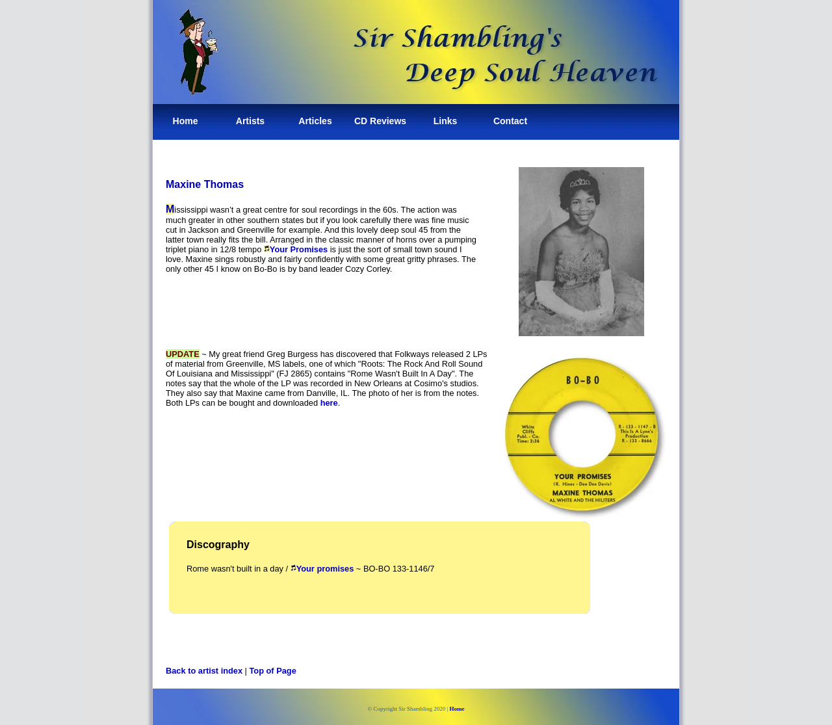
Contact (510, 121)
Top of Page (273, 671)
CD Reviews (380, 121)
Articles (315, 121)
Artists (250, 121)
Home (185, 121)
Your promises (322, 568)
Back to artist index (204, 671)
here (329, 403)
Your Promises (299, 249)
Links (446, 121)
